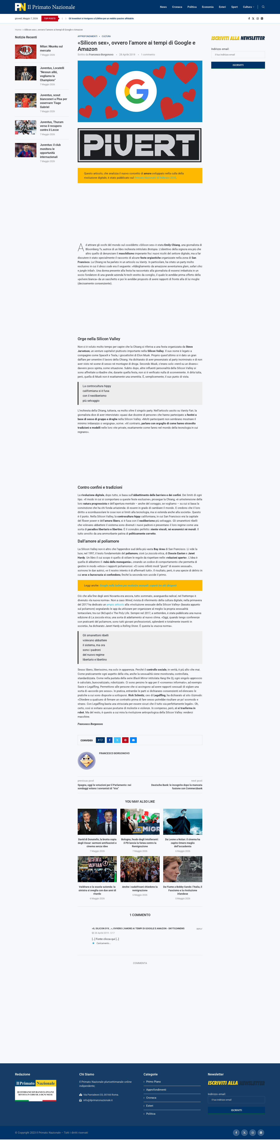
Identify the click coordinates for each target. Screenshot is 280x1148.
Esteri (222, 7)
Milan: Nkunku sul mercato (51, 48)
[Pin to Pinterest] (125, 740)
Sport (234, 7)
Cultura (247, 7)
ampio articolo (115, 604)
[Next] (65, 18)
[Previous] (62, 18)
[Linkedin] (262, 18)
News (163, 7)
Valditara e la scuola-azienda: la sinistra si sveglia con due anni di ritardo (97, 890)
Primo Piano (153, 1081)
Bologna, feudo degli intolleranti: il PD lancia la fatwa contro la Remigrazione (140, 843)
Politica (192, 7)
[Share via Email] (133, 740)
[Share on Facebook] (109, 740)
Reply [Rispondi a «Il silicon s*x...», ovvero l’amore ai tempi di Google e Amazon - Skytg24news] (199, 929)
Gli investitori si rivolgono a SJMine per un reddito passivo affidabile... (102, 18)
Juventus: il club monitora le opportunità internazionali (50, 150)
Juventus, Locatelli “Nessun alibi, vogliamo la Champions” (52, 74)
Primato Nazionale (145, 177)
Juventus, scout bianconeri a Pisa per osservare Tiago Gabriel (53, 101)
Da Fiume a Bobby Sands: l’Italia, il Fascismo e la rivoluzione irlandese (182, 890)
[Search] (263, 7)
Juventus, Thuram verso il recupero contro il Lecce (51, 126)
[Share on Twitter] (117, 740)
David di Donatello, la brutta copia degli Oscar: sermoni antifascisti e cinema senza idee (97, 843)
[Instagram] (257, 18)
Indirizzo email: (238, 52)
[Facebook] (249, 18)
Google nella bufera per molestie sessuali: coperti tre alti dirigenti (138, 585)
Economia (208, 7)
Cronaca (177, 7)
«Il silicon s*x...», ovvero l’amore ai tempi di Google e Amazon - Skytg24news (138, 928)
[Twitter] (253, 18)
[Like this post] (101, 740)
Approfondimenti (156, 1089)
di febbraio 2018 (166, 177)
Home (18, 29)
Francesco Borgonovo (101, 54)
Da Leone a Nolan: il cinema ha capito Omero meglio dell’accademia (182, 843)
